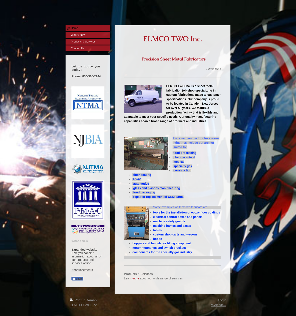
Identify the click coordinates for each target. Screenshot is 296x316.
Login (222, 300)
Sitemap (90, 300)
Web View (218, 305)
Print (76, 300)
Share (77, 280)
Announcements (82, 271)
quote (88, 67)
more (135, 278)
